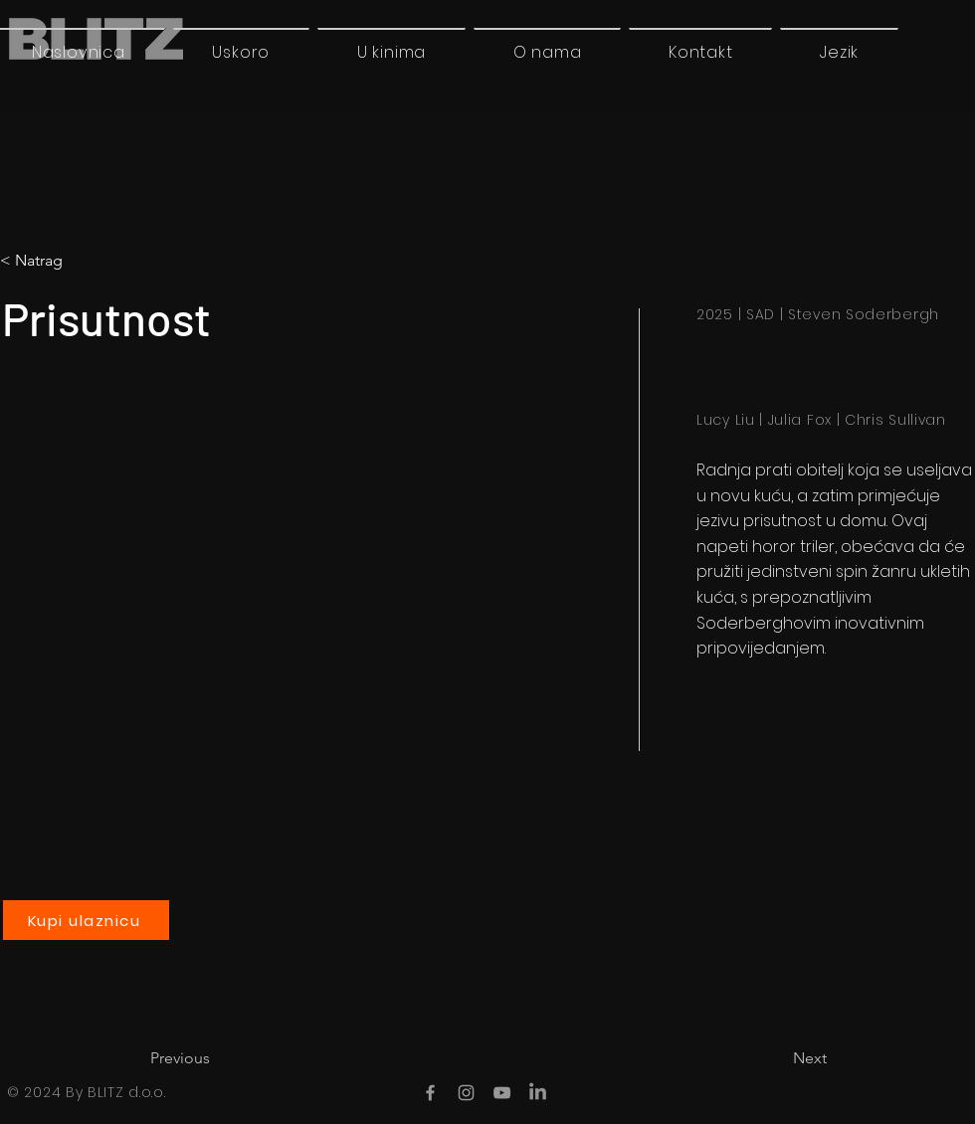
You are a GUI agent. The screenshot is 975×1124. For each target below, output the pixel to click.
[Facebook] (430, 1092)
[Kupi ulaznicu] (86, 920)
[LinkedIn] (537, 1092)
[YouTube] (501, 1092)
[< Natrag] (83, 261)
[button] (839, 52)
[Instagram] (466, 1092)
